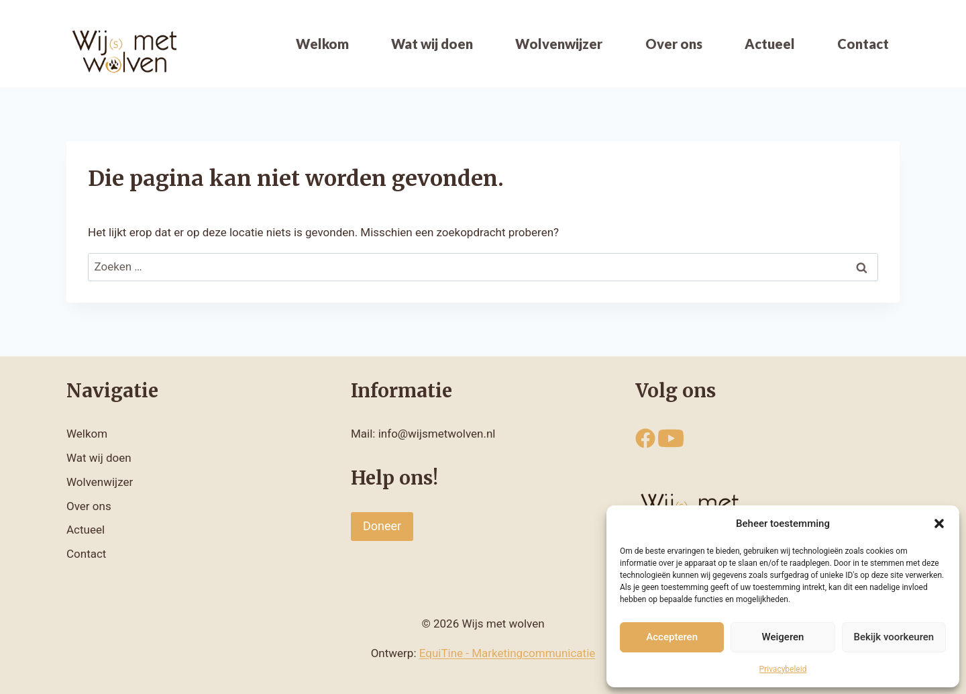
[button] (939, 523)
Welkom (322, 44)
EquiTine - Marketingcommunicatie (507, 653)
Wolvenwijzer (558, 44)
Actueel (770, 44)
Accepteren (672, 637)
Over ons (673, 44)
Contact (863, 44)
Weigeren (783, 637)
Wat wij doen (432, 44)
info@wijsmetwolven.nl (437, 433)
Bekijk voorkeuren (893, 637)
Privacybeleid (783, 669)
